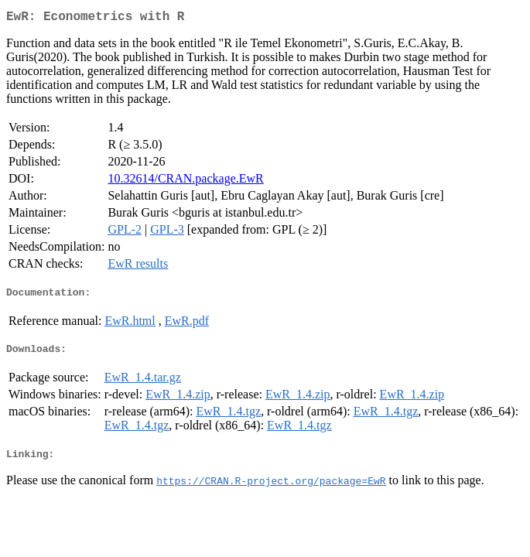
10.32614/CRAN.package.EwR (185, 181)
